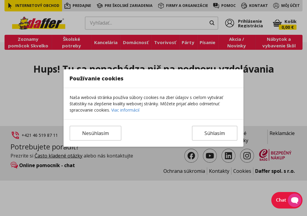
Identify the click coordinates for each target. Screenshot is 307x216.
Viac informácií (125, 110)
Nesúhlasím (95, 133)
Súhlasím (214, 133)
